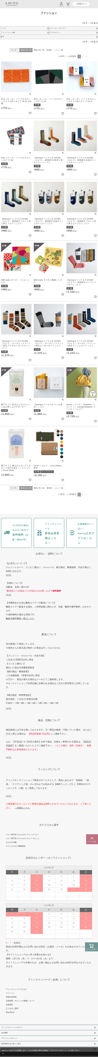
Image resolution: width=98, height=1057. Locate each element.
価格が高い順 (39, 50)
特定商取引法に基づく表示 (11, 1044)
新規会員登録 (11, 997)
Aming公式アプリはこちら (86, 534)
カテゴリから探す (49, 825)
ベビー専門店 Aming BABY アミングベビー (22, 834)
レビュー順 (58, 50)
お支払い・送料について (49, 553)
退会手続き (10, 1012)
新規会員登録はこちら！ (53, 534)
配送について (49, 634)
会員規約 (9, 1004)
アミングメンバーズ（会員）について (49, 979)
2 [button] (82, 56)
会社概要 (4, 1033)
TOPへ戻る (92, 839)
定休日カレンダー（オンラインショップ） (49, 857)
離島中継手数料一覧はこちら (20, 618)
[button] (86, 56)
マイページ (10, 993)
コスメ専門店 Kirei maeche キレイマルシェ (22, 838)
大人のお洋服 (11, 842)
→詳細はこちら (22, 808)
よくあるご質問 (12, 1008)
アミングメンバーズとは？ (16, 989)
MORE (8, 575)
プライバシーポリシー (9, 1038)
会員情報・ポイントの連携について (20, 1001)
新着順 (49, 50)
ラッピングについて (49, 769)
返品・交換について (49, 720)
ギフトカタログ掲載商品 (15, 846)
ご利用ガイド (81, 4)
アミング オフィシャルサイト (12, 1027)
